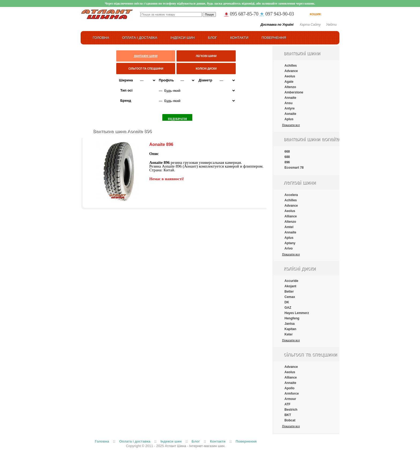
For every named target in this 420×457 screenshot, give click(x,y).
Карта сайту (310, 25)
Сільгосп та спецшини (310, 354)
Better (289, 291)
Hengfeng (291, 318)
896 (287, 162)
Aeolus (289, 76)
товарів (328, 14)
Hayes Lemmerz (296, 313)
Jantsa (289, 324)
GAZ (287, 307)
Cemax (289, 297)
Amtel (288, 227)
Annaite (290, 98)
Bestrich (290, 409)
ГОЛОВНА (101, 38)
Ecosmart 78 (293, 167)
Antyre (289, 108)
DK (286, 302)
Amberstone (293, 92)
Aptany (289, 243)
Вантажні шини (302, 53)
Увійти (331, 25)
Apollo (289, 388)
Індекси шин (182, 38)
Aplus (288, 119)
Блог (212, 38)
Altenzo (290, 87)
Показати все (291, 125)
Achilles (290, 65)
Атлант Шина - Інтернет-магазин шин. (195, 446)
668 (287, 151)
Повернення (273, 38)
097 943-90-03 (279, 14)
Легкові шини (300, 182)
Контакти (239, 38)
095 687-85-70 (244, 14)
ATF (287, 404)
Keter (288, 334)
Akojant (290, 286)
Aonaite (290, 114)
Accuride (291, 281)
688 (287, 157)
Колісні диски (300, 268)
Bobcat (289, 420)
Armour (290, 399)
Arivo (288, 248)
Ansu (288, 103)
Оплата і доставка (140, 38)
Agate (288, 82)
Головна (102, 441)
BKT (287, 415)
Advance (291, 71)
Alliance (290, 216)
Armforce (291, 393)
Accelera (291, 195)
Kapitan (290, 329)
